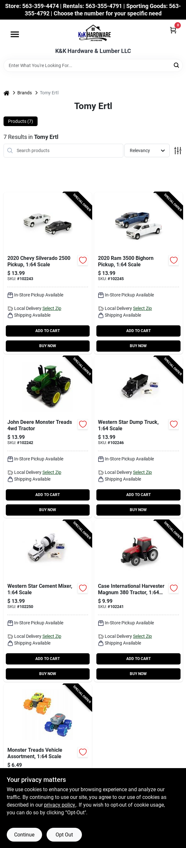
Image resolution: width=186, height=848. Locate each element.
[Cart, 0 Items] (173, 30)
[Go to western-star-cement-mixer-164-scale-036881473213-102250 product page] (48, 601)
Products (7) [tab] (20, 121)
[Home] (6, 93)
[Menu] (15, 34)
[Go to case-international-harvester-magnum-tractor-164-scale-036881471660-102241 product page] (138, 601)
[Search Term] (93, 65)
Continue (24, 835)
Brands (24, 92)
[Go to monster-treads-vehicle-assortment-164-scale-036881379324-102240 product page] (48, 765)
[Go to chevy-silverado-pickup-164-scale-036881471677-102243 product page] (48, 273)
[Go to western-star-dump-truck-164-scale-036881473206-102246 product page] (138, 437)
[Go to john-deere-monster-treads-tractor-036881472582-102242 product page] (48, 437)
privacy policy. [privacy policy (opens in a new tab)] (60, 805)
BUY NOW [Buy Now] (47, 346)
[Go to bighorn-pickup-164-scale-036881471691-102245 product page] (138, 273)
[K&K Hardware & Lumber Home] (93, 33)
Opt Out (64, 835)
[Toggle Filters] (178, 150)
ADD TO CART (47, 331)
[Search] (177, 65)
